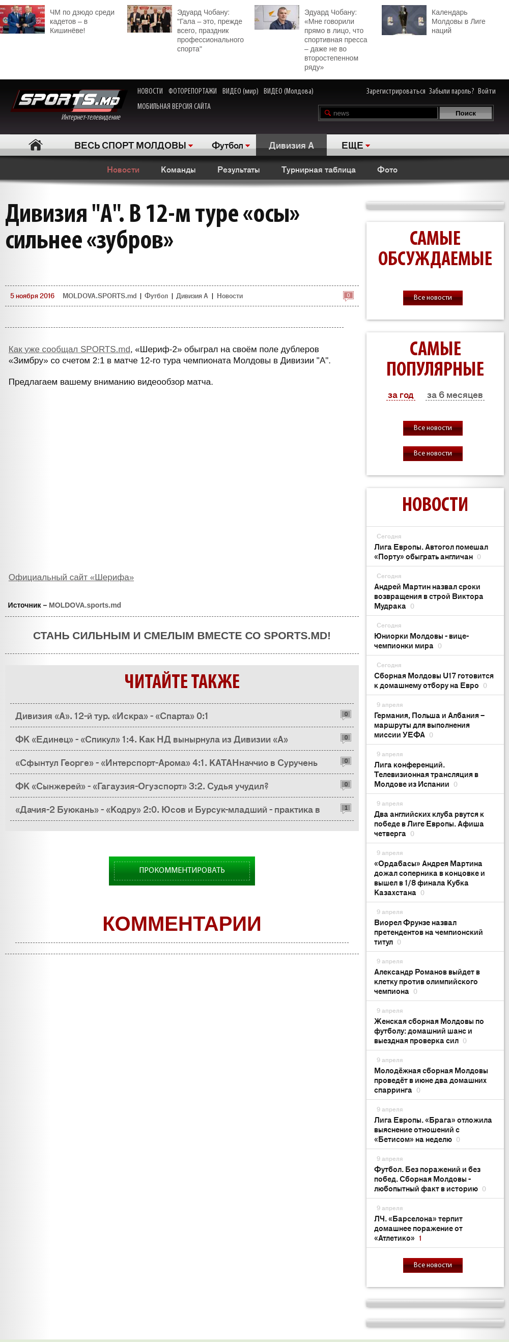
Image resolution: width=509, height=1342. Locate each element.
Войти (487, 92)
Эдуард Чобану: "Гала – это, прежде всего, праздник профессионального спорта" (185, 29)
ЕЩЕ (352, 144)
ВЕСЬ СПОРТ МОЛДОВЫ (130, 144)
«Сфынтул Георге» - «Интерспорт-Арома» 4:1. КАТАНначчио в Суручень (166, 762)
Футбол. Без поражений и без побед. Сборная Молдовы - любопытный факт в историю (430, 1178)
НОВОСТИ (150, 92)
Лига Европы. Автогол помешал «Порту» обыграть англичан (431, 551)
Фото (387, 169)
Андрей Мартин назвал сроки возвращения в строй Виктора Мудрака (429, 595)
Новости (123, 169)
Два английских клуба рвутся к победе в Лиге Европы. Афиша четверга (429, 823)
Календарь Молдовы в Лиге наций (434, 20)
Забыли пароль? (451, 92)
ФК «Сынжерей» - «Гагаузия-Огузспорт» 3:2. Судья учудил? (142, 785)
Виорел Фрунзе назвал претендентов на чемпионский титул (428, 931)
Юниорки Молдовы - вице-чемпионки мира (421, 640)
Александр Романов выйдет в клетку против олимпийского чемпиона (427, 980)
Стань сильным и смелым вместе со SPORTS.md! (182, 635)
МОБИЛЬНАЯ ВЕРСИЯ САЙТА (174, 107)
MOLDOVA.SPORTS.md (99, 295)
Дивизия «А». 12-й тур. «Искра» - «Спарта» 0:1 (112, 715)
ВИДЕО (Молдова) (289, 92)
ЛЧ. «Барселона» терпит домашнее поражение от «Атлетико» (418, 1227)
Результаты (238, 169)
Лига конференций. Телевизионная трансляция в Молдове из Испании (426, 773)
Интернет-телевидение (69, 106)
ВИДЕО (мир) (240, 92)
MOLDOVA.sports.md (85, 605)
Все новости (433, 298)
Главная (36, 145)
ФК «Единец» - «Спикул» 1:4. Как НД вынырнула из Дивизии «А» (151, 738)
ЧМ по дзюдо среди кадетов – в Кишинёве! (57, 20)
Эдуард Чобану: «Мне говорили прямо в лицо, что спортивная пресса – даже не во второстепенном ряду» (310, 38)
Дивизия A (291, 144)
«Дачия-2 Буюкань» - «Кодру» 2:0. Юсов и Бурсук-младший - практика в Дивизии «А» (167, 811)
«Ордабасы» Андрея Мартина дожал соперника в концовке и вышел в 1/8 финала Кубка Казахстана (429, 877)
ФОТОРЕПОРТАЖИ (192, 92)
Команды (178, 169)
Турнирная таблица (318, 169)
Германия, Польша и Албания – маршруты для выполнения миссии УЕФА (429, 724)
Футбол (227, 144)
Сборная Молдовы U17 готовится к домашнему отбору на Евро (434, 680)
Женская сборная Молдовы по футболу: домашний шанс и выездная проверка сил (429, 1030)
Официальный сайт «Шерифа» (71, 577)
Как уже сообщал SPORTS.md (69, 349)
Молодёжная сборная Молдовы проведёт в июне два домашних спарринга (431, 1079)
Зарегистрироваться (396, 92)
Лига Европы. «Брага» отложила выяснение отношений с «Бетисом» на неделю (433, 1129)
